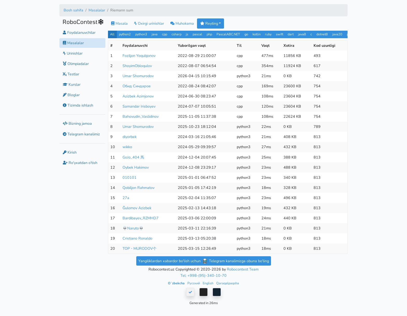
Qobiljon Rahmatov (138, 187)
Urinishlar (73, 53)
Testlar (71, 74)
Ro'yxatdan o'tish (80, 162)
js (187, 34)
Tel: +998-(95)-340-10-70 (203, 275)
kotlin (257, 34)
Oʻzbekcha (176, 283)
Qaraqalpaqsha (227, 283)
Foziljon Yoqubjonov (139, 55)
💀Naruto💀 (133, 228)
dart (291, 34)
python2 (125, 34)
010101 (130, 177)
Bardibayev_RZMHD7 (141, 218)
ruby (268, 34)
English (208, 283)
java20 (337, 34)
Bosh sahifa (73, 10)
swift (279, 34)
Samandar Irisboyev (139, 106)
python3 (141, 34)
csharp (176, 34)
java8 (302, 34)
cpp (164, 34)
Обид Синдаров (137, 86)
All (112, 34)
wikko (127, 146)
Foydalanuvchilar (79, 32)
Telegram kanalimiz (81, 134)
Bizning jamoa (77, 123)
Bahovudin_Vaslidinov (141, 116)
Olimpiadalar (76, 63)
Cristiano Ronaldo (137, 238)
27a (126, 197)
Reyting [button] (209, 23)
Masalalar (97, 10)
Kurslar (71, 84)
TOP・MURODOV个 (140, 248)
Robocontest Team (243, 269)
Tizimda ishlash (78, 105)
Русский (194, 283)
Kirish (70, 152)
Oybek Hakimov (136, 167)
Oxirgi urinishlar (149, 23)
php (209, 34)
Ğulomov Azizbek (137, 207)
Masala (119, 23)
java (155, 34)
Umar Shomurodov (138, 75)
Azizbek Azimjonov (138, 96)
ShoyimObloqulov (137, 65)
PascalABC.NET (228, 34)
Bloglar (71, 94)
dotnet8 (322, 34)
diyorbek (130, 136)
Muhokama (182, 23)
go (246, 34)
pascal (197, 34)
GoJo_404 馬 (133, 157)
